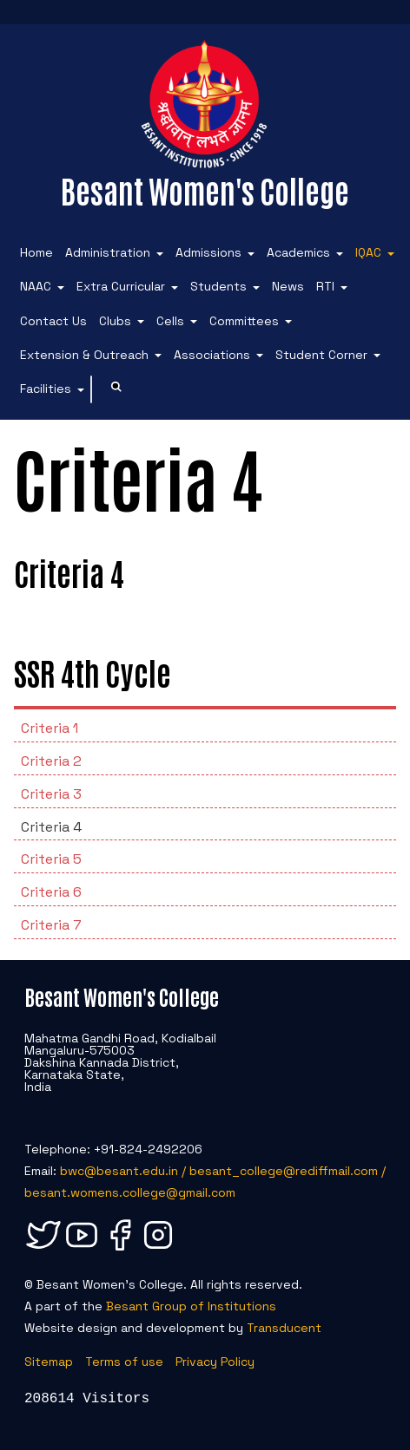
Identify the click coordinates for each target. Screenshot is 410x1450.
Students (218, 286)
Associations (212, 354)
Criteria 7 (51, 925)
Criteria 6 (51, 892)
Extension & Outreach (84, 354)
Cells (170, 321)
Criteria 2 (51, 761)
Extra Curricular (120, 286)
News (288, 286)
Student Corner (321, 354)
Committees (244, 321)
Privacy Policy (215, 1361)
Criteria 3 (51, 794)
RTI (325, 286)
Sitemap (48, 1361)
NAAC (35, 286)
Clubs (115, 321)
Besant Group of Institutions (191, 1306)
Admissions (208, 252)
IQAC (368, 252)
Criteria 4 (51, 827)
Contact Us (53, 321)
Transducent (284, 1328)
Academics (298, 252)
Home (36, 252)
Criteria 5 (51, 859)
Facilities (45, 388)
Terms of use (124, 1361)
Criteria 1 (49, 728)
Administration (107, 252)
